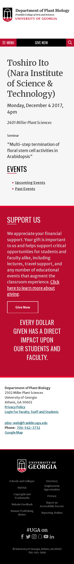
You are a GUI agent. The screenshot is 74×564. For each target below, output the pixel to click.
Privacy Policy (15, 407)
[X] (28, 536)
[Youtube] (46, 536)
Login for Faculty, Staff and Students (32, 412)
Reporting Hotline (52, 512)
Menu (8, 42)
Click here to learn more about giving (33, 288)
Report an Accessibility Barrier (52, 504)
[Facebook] (22, 536)
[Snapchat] (40, 536)
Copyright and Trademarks (22, 496)
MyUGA (22, 487)
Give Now (41, 42)
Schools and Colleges (22, 481)
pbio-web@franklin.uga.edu (26, 423)
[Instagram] (34, 536)
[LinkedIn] (52, 536)
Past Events (25, 188)
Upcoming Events (30, 182)
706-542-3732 (28, 428)
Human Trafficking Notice (22, 512)
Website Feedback (22, 504)
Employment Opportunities (52, 487)
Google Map (14, 432)
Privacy (51, 496)
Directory (52, 481)
